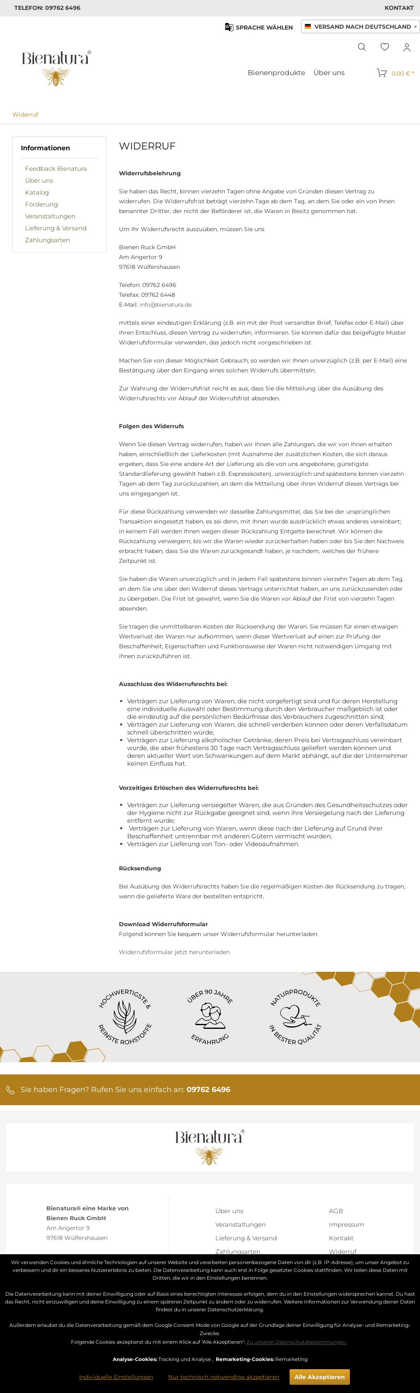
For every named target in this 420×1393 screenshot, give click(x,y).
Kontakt (399, 7)
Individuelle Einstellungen (116, 1377)
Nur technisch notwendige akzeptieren (223, 1377)
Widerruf (342, 1251)
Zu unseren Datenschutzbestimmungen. (297, 1342)
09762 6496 (62, 7)
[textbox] (360, 27)
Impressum (346, 1224)
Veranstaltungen (50, 216)
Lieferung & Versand (56, 228)
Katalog (37, 192)
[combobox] (360, 26)
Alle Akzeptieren (319, 1377)
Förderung (41, 204)
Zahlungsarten (47, 240)
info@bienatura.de (165, 304)
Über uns (39, 180)
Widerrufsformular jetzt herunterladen (174, 952)
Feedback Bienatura (56, 168)
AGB (336, 1211)
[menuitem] (399, 7)
